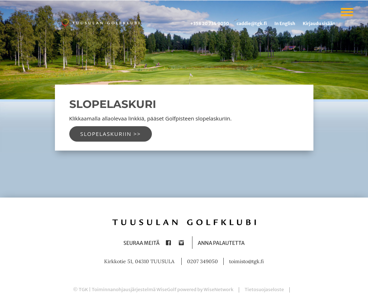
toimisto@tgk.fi (246, 261)
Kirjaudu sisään (319, 23)
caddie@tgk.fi (252, 23)
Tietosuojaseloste (264, 289)
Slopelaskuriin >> (110, 133)
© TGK (80, 289)
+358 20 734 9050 (209, 23)
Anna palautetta (221, 243)
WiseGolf (167, 289)
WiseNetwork (218, 289)
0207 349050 (202, 261)
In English (284, 23)
